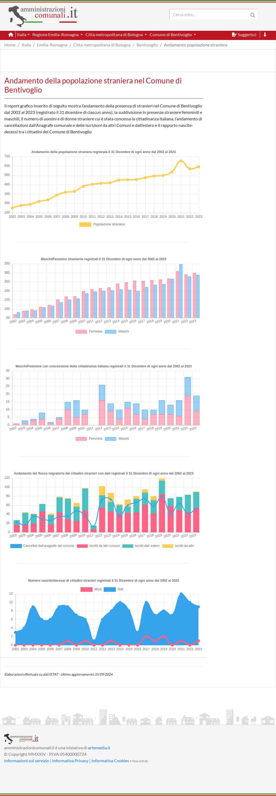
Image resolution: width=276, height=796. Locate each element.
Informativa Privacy (70, 760)
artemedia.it (99, 747)
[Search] (210, 14)
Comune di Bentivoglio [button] (171, 34)
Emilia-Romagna (52, 44)
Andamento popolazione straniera (195, 44)
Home (10, 44)
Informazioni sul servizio (26, 760)
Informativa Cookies (110, 760)
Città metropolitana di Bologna (102, 44)
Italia (26, 44)
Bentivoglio (147, 44)
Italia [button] (21, 34)
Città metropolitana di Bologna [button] (114, 34)
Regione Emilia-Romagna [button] (56, 34)
